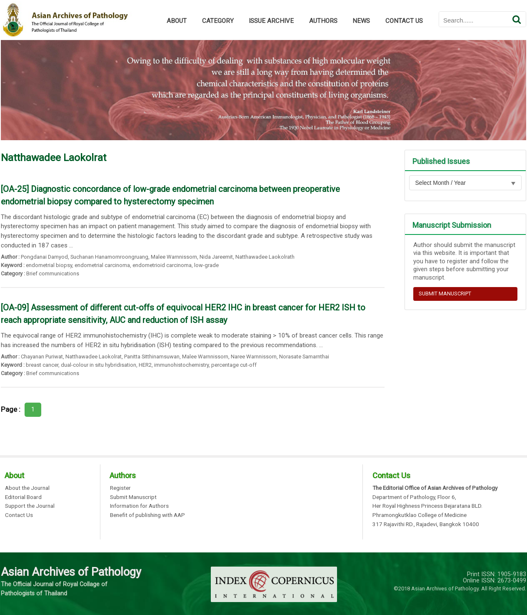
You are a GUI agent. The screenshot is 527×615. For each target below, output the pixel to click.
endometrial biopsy (49, 265)
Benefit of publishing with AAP (147, 515)
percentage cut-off (234, 365)
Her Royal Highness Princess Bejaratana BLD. (427, 506)
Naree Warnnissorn (254, 356)
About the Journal (27, 488)
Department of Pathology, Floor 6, (414, 497)
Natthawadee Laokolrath (265, 257)
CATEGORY (218, 21)
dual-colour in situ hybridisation (98, 365)
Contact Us (19, 515)
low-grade (206, 265)
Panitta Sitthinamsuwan (152, 356)
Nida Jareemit (216, 257)
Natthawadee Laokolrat (93, 356)
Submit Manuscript (133, 497)
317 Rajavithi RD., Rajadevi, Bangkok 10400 (425, 524)
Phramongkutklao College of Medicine (419, 515)
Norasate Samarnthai (304, 356)
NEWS (361, 21)
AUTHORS (323, 21)
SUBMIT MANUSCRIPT (445, 293)
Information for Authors (139, 506)
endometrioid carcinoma (162, 265)
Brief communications (52, 273)
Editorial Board (23, 497)
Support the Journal (30, 506)
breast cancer (42, 365)
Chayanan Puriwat (42, 356)
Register (120, 488)
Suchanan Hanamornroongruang (109, 257)
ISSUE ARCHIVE (271, 21)
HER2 (145, 365)
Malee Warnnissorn (174, 257)
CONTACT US (404, 21)
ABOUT (177, 21)
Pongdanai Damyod (44, 257)
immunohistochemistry (181, 365)
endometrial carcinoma (102, 265)
